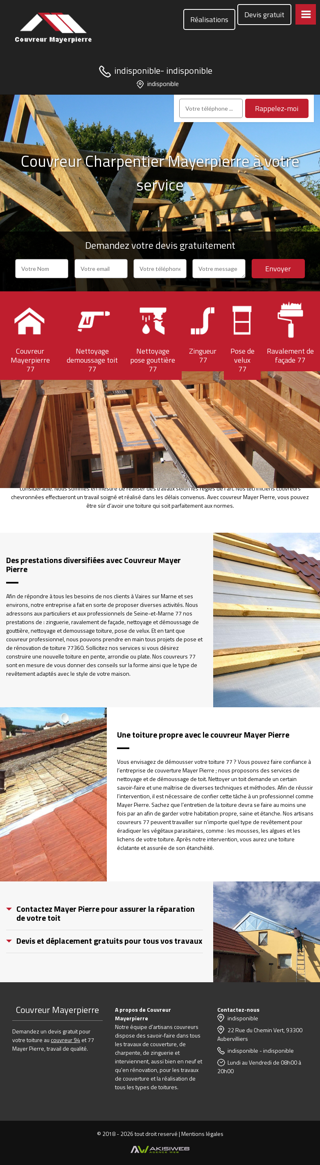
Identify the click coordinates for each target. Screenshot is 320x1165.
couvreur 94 (65, 1040)
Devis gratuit (264, 14)
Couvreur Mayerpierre (57, 1009)
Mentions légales (202, 1133)
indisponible (137, 70)
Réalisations (209, 19)
